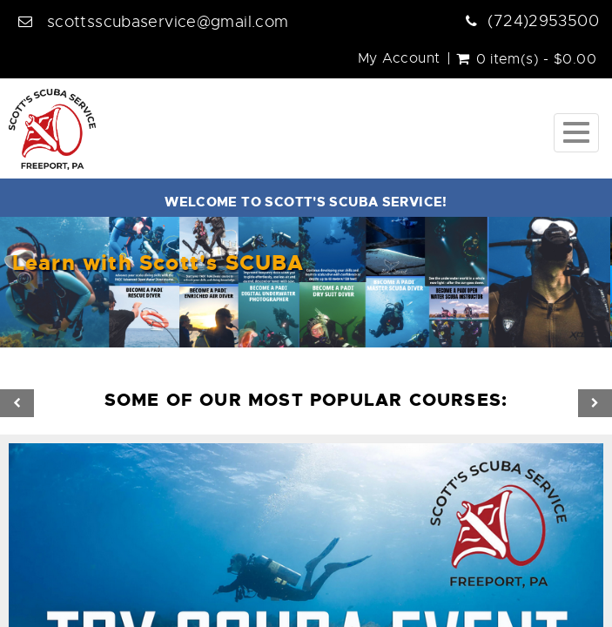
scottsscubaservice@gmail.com (168, 21)
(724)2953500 (543, 20)
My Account (399, 58)
